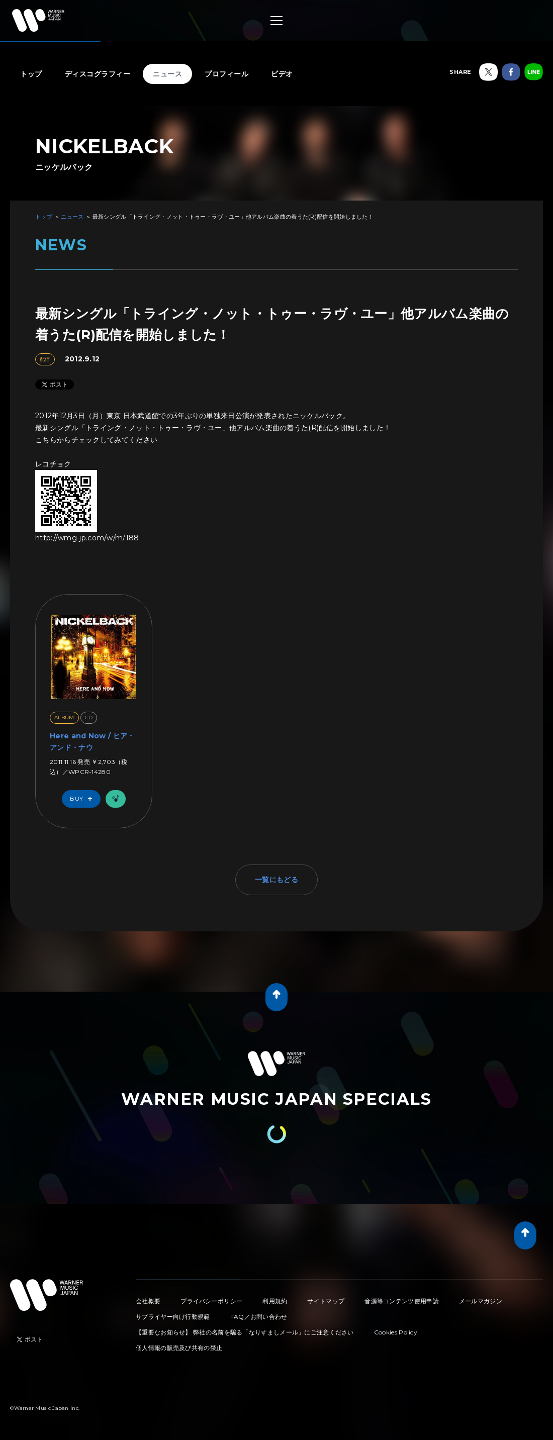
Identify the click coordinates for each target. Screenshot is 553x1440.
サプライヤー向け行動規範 (173, 1316)
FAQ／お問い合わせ (259, 1316)
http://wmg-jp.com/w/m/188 (87, 537)
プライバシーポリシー (211, 1301)
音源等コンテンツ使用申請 (401, 1301)
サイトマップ (325, 1301)
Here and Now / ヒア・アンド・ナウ (92, 741)
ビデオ (282, 73)
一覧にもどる (276, 879)
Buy (83, 799)
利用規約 (274, 1301)
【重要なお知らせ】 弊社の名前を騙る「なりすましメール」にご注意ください (245, 1332)
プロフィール (226, 73)
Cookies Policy (395, 1332)
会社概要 (148, 1301)
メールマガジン (480, 1301)
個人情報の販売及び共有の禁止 (179, 1348)
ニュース (167, 73)
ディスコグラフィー (98, 73)
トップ (31, 73)
